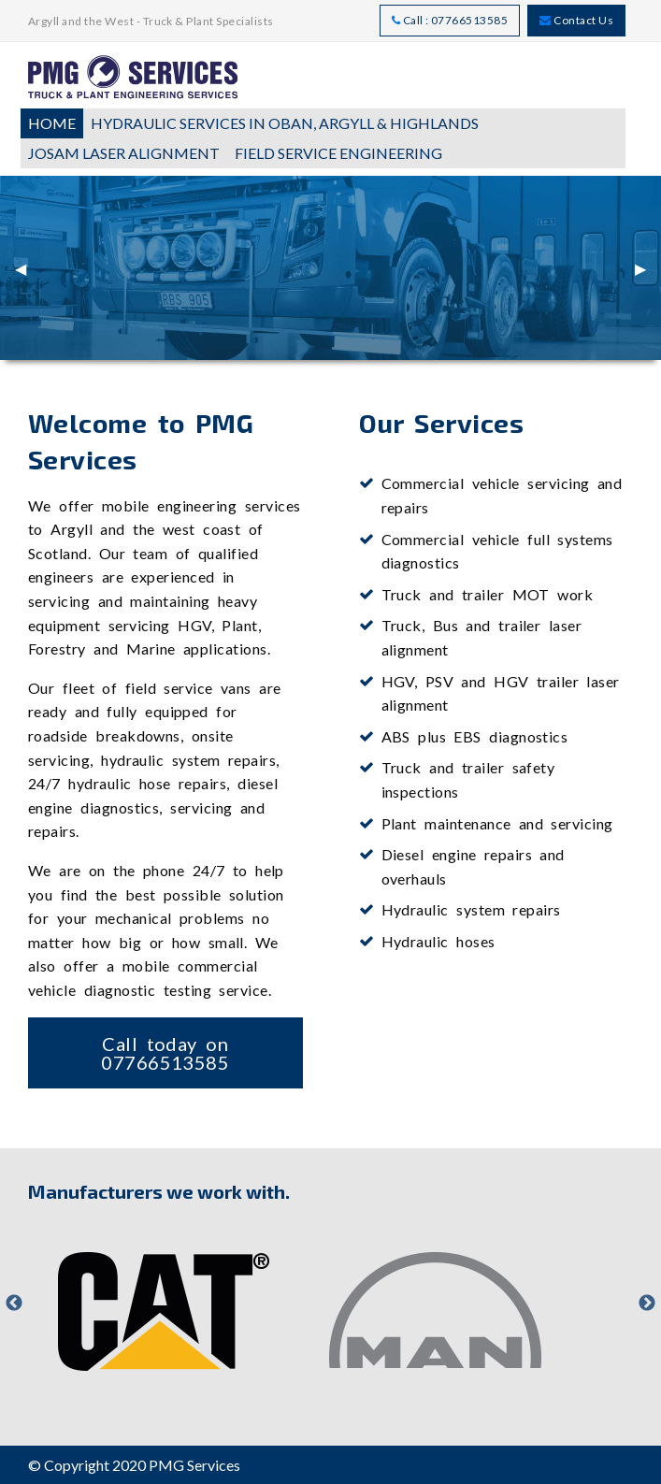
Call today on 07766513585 (165, 1052)
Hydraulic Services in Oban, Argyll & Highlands (285, 123)
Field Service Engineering (338, 153)
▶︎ (648, 275)
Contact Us (576, 20)
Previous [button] (14, 1303)
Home (52, 123)
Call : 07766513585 (450, 20)
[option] (163, 1303)
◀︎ (28, 275)
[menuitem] (52, 123)
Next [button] (647, 1303)
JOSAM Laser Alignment (124, 153)
